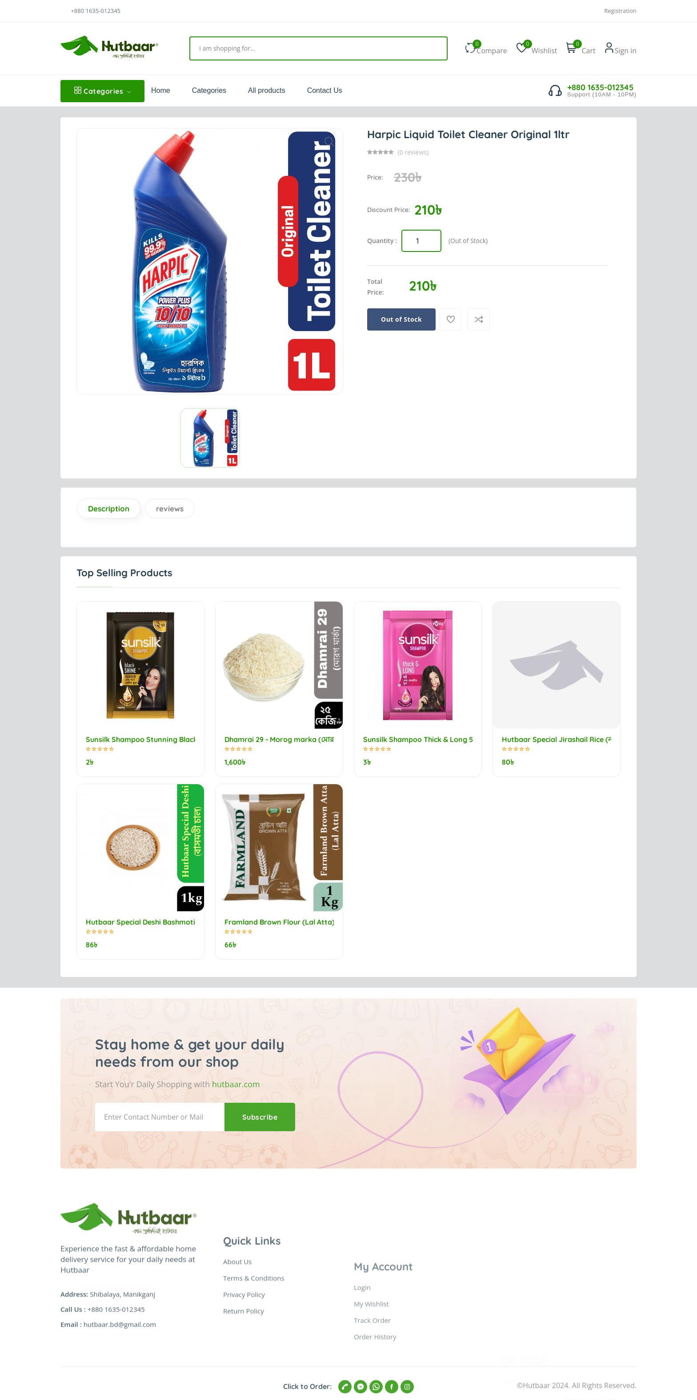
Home (160, 90)
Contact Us (324, 90)
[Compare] (479, 319)
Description (108, 508)
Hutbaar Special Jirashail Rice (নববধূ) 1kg (556, 739)
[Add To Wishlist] (451, 319)
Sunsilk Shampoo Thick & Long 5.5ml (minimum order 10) (418, 739)
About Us (237, 1368)
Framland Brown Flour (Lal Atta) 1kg (279, 922)
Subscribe (260, 1117)
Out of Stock (401, 319)
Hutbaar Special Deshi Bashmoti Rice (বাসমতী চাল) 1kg (140, 922)
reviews (170, 508)
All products (266, 90)
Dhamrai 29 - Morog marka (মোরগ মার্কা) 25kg (279, 739)
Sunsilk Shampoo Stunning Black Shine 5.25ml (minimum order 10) (140, 739)
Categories (102, 91)
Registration (620, 11)
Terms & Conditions (253, 1384)
